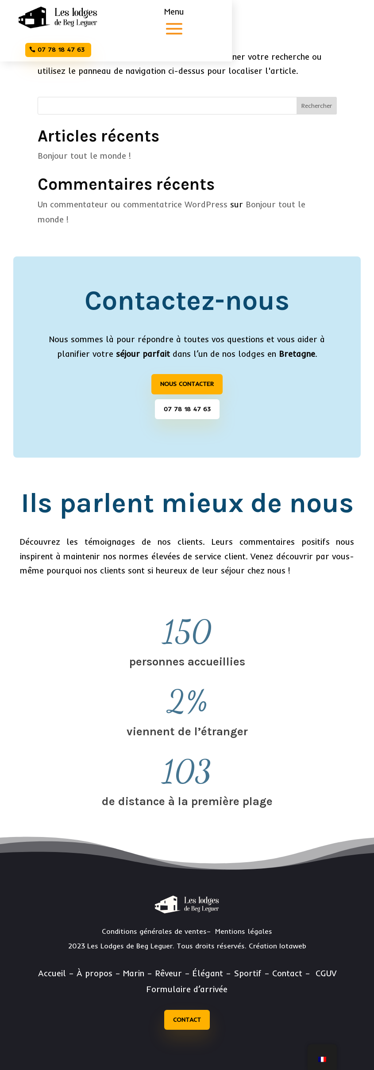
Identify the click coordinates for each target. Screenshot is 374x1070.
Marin (133, 973)
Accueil (52, 973)
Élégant (208, 973)
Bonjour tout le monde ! (84, 155)
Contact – (292, 973)
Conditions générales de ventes (154, 931)
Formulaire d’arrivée (187, 989)
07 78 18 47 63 (61, 50)
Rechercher (316, 106)
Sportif (248, 973)
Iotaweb (292, 945)
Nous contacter (187, 384)
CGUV (326, 973)
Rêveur (168, 973)
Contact (187, 1020)
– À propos (90, 973)
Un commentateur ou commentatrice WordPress (132, 204)
